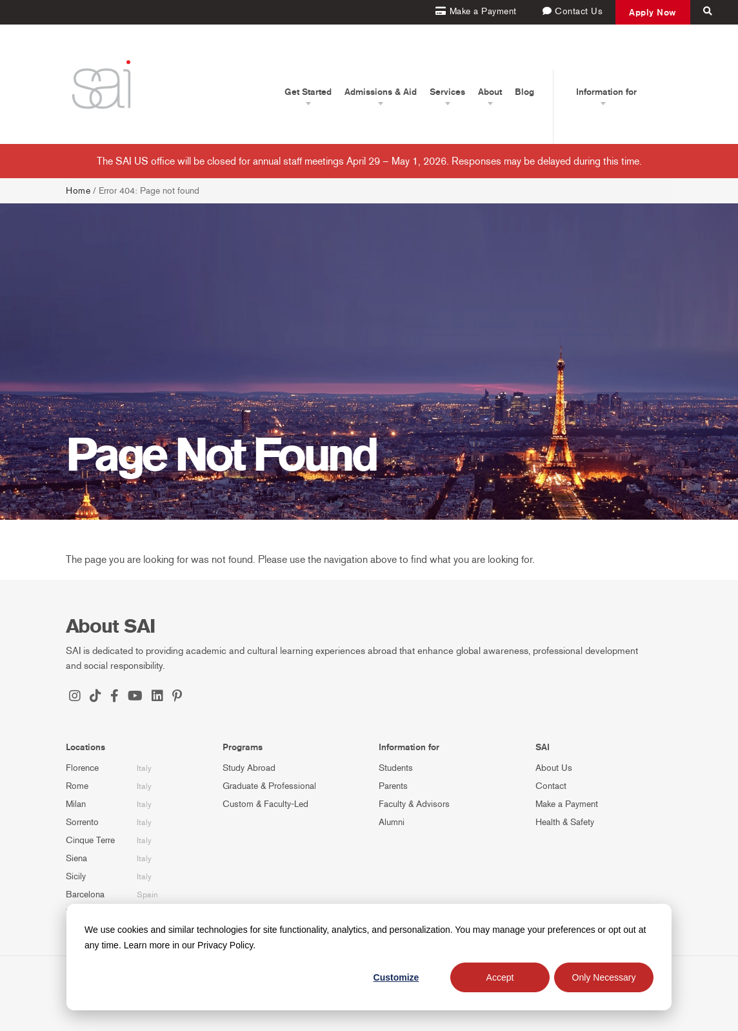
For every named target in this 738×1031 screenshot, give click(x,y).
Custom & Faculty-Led (265, 804)
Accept (500, 977)
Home (78, 190)
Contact (550, 786)
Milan (76, 804)
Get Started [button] (308, 92)
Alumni (391, 822)
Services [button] (447, 92)
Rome (77, 786)
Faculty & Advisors (414, 804)
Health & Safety (564, 822)
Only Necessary (604, 977)
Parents (393, 786)
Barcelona (85, 894)
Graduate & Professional (269, 786)
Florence (82, 767)
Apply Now (653, 12)
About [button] (490, 92)
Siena (76, 858)
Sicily (76, 876)
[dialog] (369, 957)
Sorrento (82, 822)
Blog (524, 92)
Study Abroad (249, 767)
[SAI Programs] (101, 84)
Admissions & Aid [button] (380, 92)
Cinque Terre (90, 840)
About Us (553, 767)
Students (396, 767)
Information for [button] (606, 92)
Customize (396, 977)
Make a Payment (566, 804)
